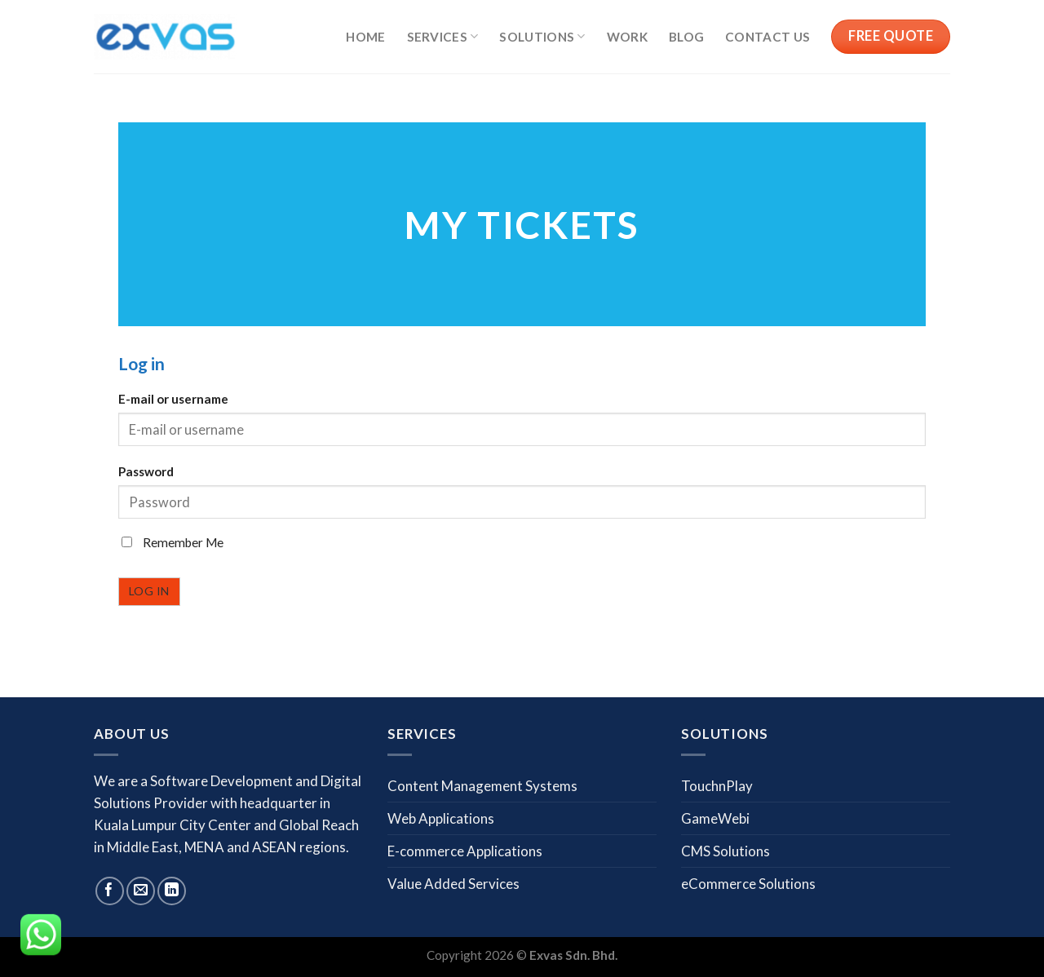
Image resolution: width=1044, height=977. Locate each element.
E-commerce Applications (464, 851)
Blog (686, 36)
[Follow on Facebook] (109, 891)
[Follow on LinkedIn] (171, 891)
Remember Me (172, 542)
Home (365, 36)
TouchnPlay (717, 785)
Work (627, 36)
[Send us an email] (140, 891)
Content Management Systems (482, 785)
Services (443, 36)
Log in (149, 591)
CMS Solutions (725, 851)
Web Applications (440, 818)
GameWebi (715, 818)
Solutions (542, 36)
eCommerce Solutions (748, 883)
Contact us (767, 36)
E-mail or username (173, 398)
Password (146, 471)
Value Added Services (453, 883)
